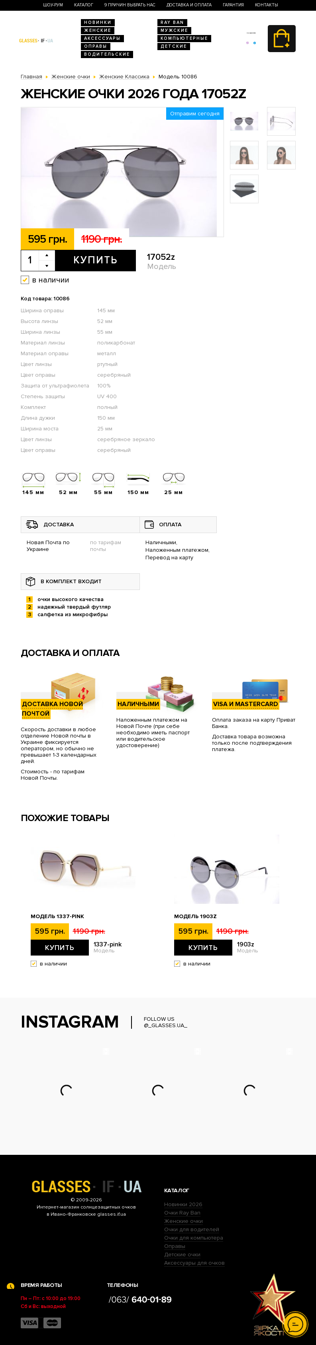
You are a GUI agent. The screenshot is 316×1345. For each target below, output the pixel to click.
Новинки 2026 (183, 1204)
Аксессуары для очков (194, 1262)
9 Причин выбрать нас (129, 5)
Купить (95, 260)
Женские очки (183, 1221)
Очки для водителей (191, 1229)
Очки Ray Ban (182, 1212)
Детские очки (182, 1254)
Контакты (266, 5)
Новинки (98, 22)
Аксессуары (102, 38)
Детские (174, 46)
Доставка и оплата (189, 5)
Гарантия (233, 5)
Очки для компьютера (193, 1237)
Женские (97, 30)
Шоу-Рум (53, 5)
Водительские (107, 54)
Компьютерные (184, 38)
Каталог (83, 5)
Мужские (174, 30)
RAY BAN (172, 22)
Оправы (95, 46)
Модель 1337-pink (57, 916)
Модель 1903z (195, 916)
